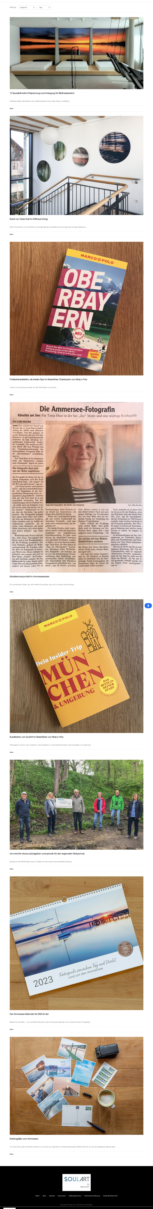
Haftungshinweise (75, 1196)
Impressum (62, 1196)
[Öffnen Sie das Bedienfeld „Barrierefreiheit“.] (148, 605)
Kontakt (52, 1196)
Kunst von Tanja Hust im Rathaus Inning (29, 218)
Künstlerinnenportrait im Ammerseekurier (29, 576)
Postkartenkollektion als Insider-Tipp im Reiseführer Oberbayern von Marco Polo (48, 379)
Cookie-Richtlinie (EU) (110, 1196)
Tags (40, 7)
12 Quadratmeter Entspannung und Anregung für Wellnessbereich (42, 93)
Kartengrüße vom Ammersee (24, 1138)
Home (37, 1196)
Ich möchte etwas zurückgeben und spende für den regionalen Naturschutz (47, 853)
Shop (44, 1196)
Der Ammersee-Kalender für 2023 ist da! (29, 1014)
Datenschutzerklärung (92, 1196)
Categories (23, 7)
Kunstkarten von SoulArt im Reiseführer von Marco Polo (36, 736)
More (11, 108)
